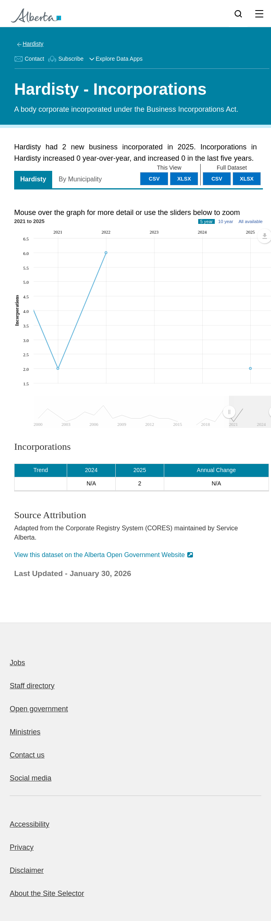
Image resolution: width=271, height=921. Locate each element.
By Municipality (80, 179)
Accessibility (29, 824)
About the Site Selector (47, 893)
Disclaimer (27, 870)
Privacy (22, 847)
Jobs (17, 663)
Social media (30, 778)
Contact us (27, 755)
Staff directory (32, 686)
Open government (39, 709)
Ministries (25, 732)
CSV (217, 179)
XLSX (247, 179)
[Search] (238, 13)
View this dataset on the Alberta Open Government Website (99, 554)
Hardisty (33, 43)
